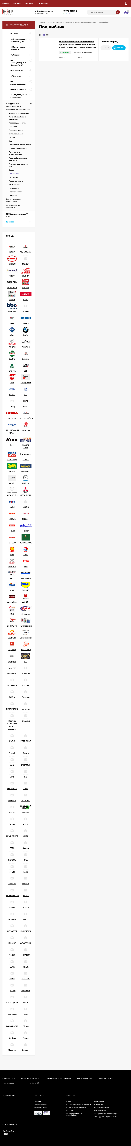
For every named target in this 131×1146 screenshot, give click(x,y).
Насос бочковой (15, 192)
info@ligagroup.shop (84, 1078)
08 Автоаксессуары (101, 1107)
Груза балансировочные (19, 113)
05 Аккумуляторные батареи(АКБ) (74, 1114)
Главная (5, 3)
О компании (42, 3)
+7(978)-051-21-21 (70, 11)
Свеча (11, 170)
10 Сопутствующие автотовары (60, 22)
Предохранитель (16, 181)
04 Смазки (70, 1111)
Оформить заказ (40, 1107)
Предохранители (16, 130)
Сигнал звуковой (16, 134)
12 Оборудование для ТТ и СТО (105, 1117)
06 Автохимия (99, 1101)
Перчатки (13, 127)
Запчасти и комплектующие (85, 22)
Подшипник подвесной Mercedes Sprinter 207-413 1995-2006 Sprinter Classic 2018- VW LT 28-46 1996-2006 (77, 44)
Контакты (17, 3)
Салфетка (13, 195)
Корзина (37, 1101)
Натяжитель (14, 188)
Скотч (11, 141)
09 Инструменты (100, 1111)
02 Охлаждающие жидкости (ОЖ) (79, 1104)
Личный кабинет (40, 1104)
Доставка (29, 3)
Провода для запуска (17, 123)
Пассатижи (13, 177)
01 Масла (69, 1101)
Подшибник (14, 174)
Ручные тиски (14, 185)
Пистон (12, 137)
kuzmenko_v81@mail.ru (30, 1078)
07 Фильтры (98, 1104)
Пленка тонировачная (18, 148)
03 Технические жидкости (76, 1107)
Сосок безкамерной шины (20, 145)
